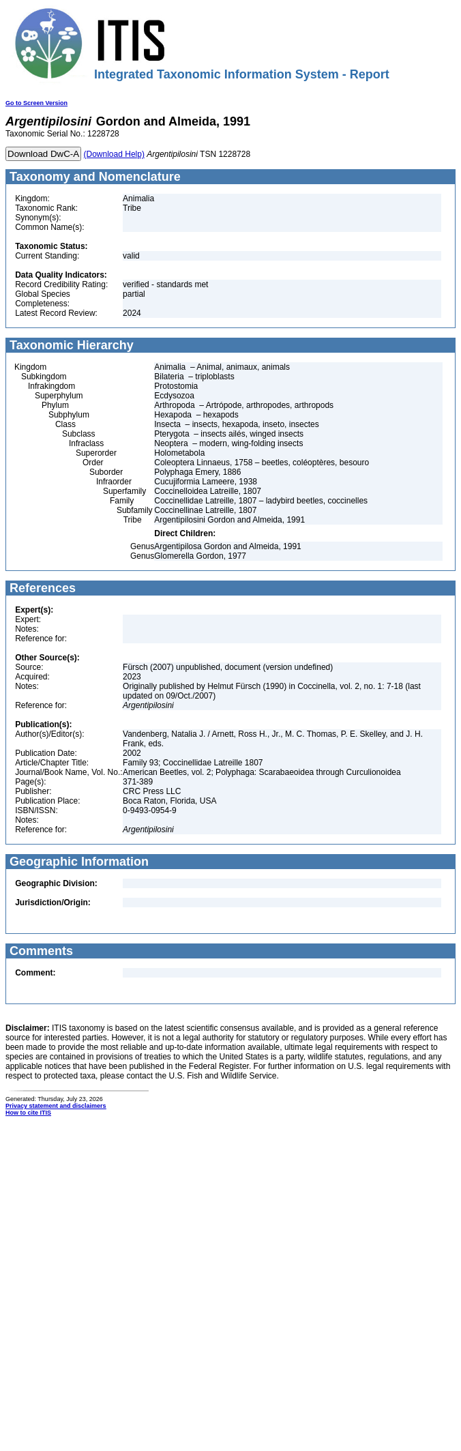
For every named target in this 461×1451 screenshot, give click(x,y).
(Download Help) (114, 154)
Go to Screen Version (36, 103)
